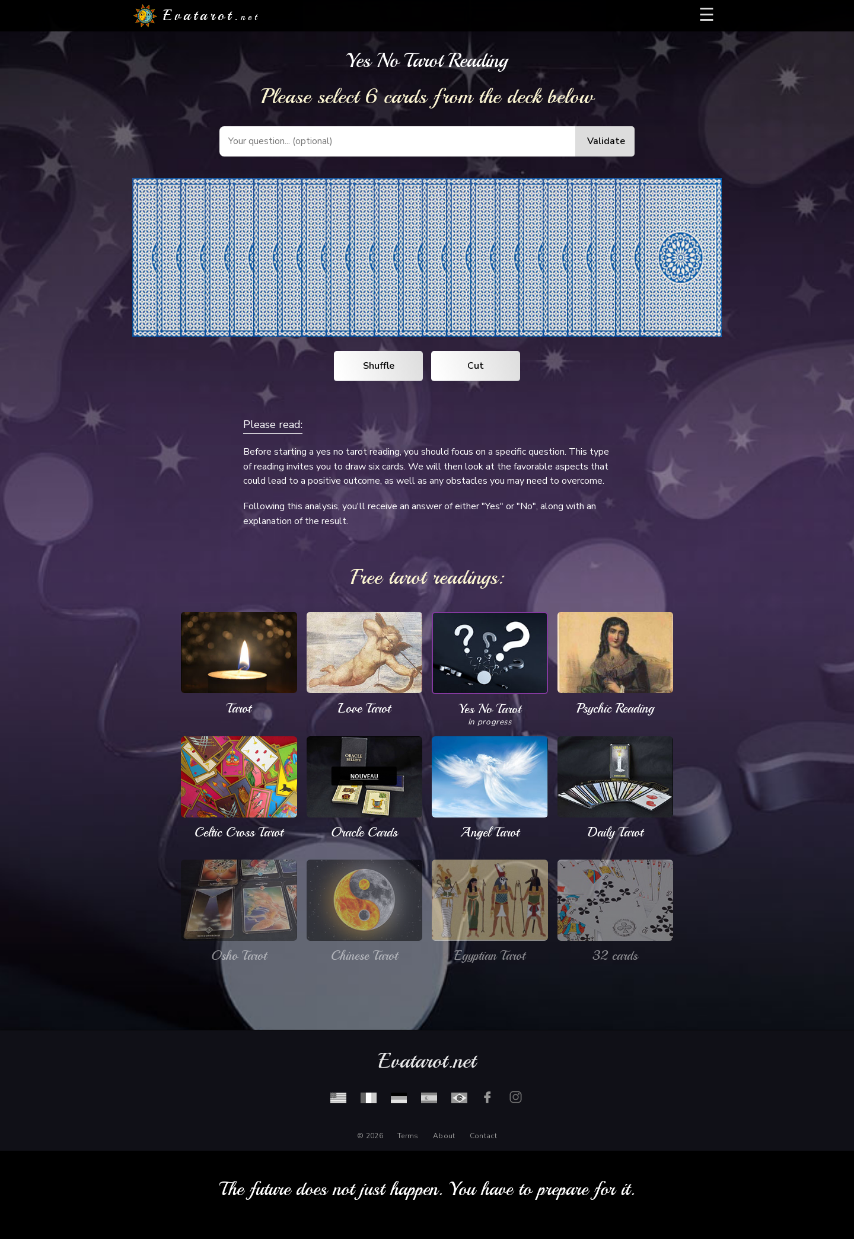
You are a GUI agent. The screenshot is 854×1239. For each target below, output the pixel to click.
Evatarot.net (427, 1061)
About (444, 1136)
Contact (483, 1136)
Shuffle (378, 365)
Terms (408, 1136)
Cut (475, 365)
